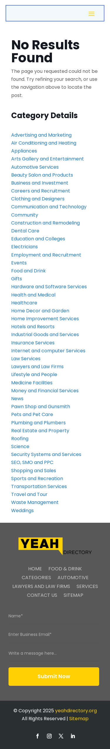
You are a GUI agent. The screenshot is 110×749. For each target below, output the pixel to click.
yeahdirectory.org (76, 710)
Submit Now (54, 676)
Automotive (73, 578)
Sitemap (73, 596)
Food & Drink (65, 569)
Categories (36, 578)
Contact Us (42, 596)
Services (87, 587)
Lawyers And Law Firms (41, 587)
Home (35, 569)
